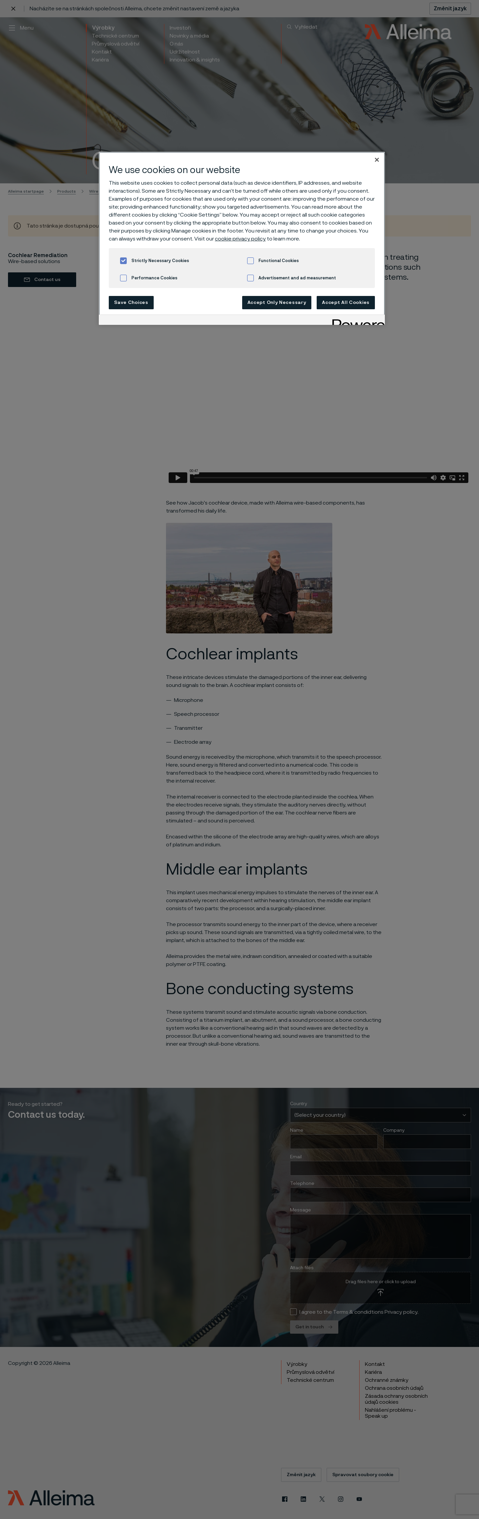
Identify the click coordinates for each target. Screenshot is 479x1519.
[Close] (377, 159)
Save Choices (131, 302)
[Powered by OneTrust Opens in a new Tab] (356, 321)
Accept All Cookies (346, 302)
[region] (242, 238)
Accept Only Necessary (276, 302)
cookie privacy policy (240, 238)
